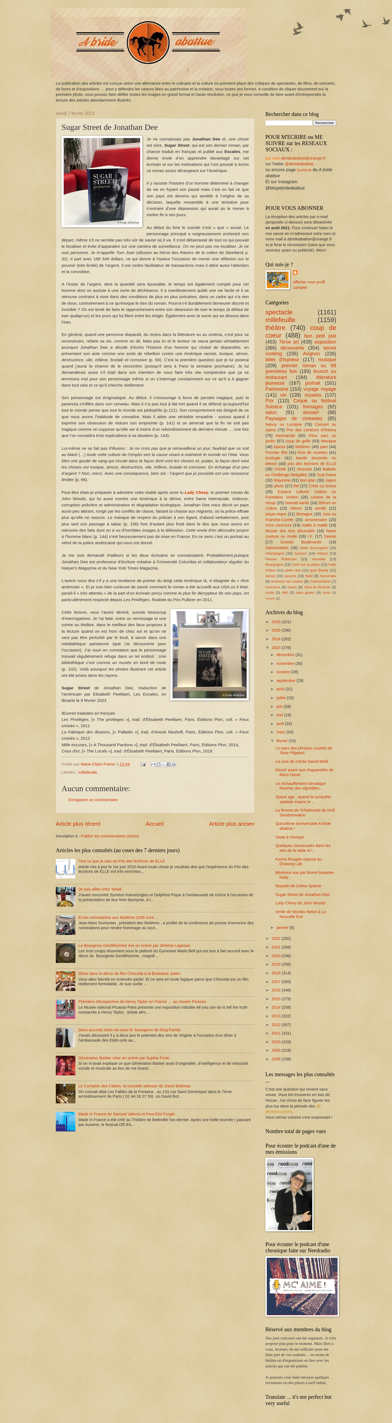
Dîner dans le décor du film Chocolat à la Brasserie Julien (129, 973)
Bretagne (304, 514)
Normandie (285, 435)
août (280, 689)
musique (327, 359)
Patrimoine (276, 389)
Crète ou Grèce (322, 486)
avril (280, 723)
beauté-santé (297, 503)
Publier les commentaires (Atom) (110, 836)
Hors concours (278, 525)
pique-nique (275, 514)
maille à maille (315, 525)
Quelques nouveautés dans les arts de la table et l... (302, 848)
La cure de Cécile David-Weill (301, 761)
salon (271, 412)
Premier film (276, 452)
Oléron (296, 508)
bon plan (308, 480)
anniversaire (316, 520)
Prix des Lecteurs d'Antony (311, 430)
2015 (277, 999)
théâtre (275, 327)
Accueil (155, 824)
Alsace (322, 553)
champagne (274, 553)
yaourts (290, 576)
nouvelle (318, 559)
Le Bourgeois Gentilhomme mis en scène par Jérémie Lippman (134, 945)
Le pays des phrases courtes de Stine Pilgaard (303, 750)
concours (272, 587)
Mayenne (282, 480)
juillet (281, 698)
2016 (277, 990)
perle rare (293, 570)
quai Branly (319, 570)
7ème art (289, 342)
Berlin (327, 592)
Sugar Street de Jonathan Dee (302, 894)
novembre (285, 663)
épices (280, 447)
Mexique (328, 441)
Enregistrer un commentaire (93, 800)
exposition (325, 342)
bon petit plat (320, 336)
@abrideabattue (299, 164)
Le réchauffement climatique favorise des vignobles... (300, 786)
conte (269, 592)
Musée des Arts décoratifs (290, 531)
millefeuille (87, 772)
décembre (285, 655)
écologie (272, 458)
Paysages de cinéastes (294, 418)
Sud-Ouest (326, 475)
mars (281, 732)
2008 (277, 1059)
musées (313, 395)
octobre (283, 672)
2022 (277, 938)
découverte (292, 348)
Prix (269, 400)
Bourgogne (274, 564)
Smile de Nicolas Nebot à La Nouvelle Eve (300, 914)
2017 (277, 982)
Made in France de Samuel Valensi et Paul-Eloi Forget (126, 1114)
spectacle (278, 312)
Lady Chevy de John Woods (300, 903)
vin (283, 395)
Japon (330, 480)
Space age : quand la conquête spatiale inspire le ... (303, 799)
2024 (277, 639)
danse (270, 576)
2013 (277, 1016)
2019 (277, 964)
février (282, 741)
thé (296, 486)
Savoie (330, 536)
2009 (277, 1050)
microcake (328, 576)
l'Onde (280, 469)
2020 (277, 956)
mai (280, 715)
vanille (320, 508)
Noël (309, 576)
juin (280, 706)
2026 (277, 622)
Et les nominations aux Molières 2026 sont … (118, 917)
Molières (303, 447)
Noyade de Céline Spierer (298, 886)
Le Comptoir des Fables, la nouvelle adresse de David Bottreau (134, 1086)
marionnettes (277, 548)
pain (324, 447)
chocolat (304, 469)
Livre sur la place (306, 564)
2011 (277, 1033)
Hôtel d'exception (314, 548)
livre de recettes (312, 452)
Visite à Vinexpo (289, 837)
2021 (277, 947)
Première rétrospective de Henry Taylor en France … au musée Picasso (142, 1001)
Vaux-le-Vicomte (317, 587)
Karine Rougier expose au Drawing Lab (298, 861)
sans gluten (305, 592)
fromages (313, 406)
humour (301, 553)
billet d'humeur (282, 359)
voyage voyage (319, 389)
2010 (277, 1042)
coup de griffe (298, 441)
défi (285, 592)
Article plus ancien (232, 824)
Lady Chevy (196, 492)
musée (270, 598)
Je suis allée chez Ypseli (100, 889)
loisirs (292, 587)
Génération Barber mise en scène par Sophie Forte (123, 1058)
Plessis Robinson (280, 559)
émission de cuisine (287, 581)
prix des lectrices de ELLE (311, 463)
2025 (277, 630)
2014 (277, 1007)
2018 (277, 973)
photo (279, 486)
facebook (304, 170)
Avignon (311, 353)
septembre (286, 680)
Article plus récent (78, 824)
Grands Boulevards (300, 542)
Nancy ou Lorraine (283, 424)
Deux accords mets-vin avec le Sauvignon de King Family (129, 1030)
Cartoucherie (320, 581)
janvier (282, 927)
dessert (311, 412)
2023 (277, 647)
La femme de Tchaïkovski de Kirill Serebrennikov (305, 812)
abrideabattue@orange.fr (303, 158)
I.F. (310, 536)
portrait (312, 383)
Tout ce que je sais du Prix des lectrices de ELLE (121, 861)
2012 (277, 1025)
